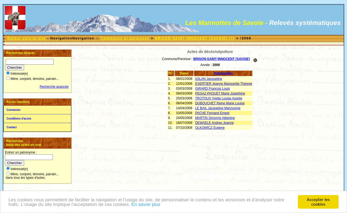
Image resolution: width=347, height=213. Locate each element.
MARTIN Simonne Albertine (215, 118)
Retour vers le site (26, 38)
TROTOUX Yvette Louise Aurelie (218, 98)
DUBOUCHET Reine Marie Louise (220, 103)
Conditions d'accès (19, 118)
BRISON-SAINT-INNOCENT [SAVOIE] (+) (195, 38)
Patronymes (223, 73)
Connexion (14, 109)
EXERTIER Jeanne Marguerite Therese (223, 84)
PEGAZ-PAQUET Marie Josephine (220, 93)
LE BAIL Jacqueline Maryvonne (217, 108)
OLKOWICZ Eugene (210, 128)
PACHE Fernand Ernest (212, 113)
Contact (12, 127)
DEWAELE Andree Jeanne (214, 123)
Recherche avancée (54, 87)
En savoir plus (145, 204)
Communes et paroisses (125, 38)
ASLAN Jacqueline (208, 79)
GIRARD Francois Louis (212, 88)
